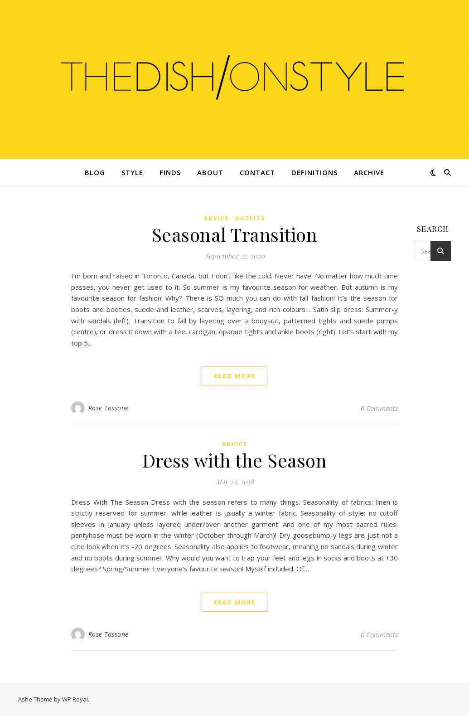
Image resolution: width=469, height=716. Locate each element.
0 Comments (379, 408)
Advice (216, 218)
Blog (95, 172)
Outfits (250, 218)
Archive (369, 172)
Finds (170, 172)
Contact (257, 172)
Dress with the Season (234, 460)
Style (132, 172)
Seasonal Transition (235, 234)
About (210, 172)
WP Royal (75, 699)
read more (234, 376)
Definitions (314, 172)
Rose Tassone (108, 408)
